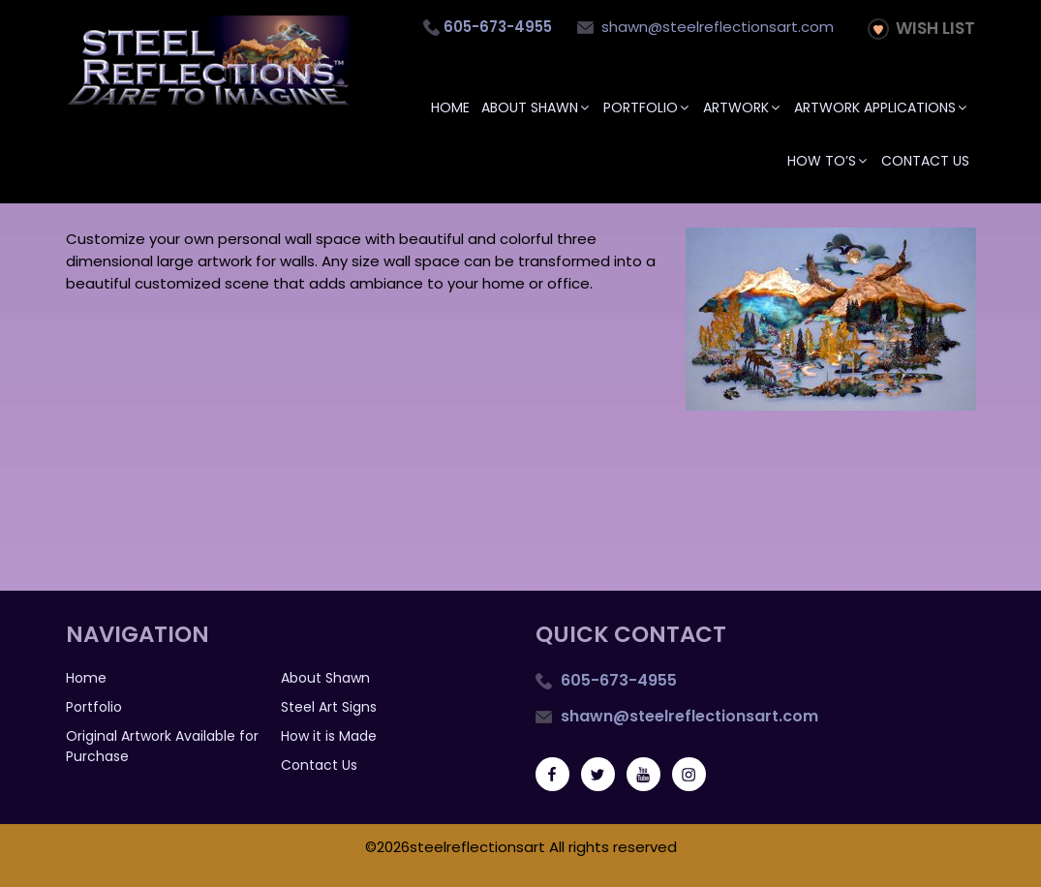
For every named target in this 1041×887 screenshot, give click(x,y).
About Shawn (536, 107)
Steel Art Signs (329, 707)
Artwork (742, 107)
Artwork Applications (881, 107)
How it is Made (329, 736)
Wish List (921, 28)
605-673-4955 (617, 680)
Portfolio (647, 107)
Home (450, 107)
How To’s (828, 160)
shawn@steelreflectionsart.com (705, 26)
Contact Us (925, 160)
